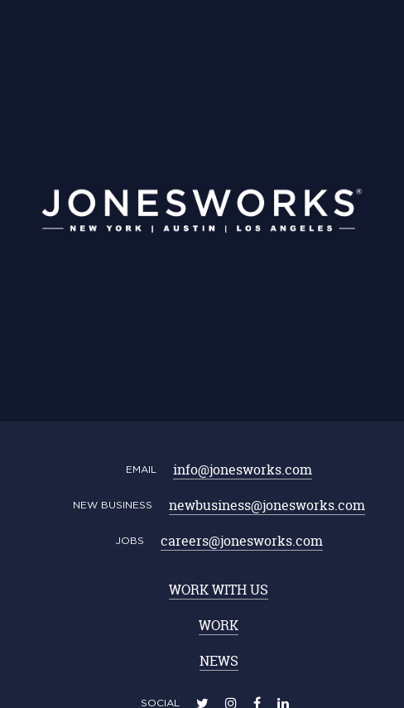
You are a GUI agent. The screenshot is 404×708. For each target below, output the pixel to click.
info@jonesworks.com (242, 469)
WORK (218, 625)
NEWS (219, 661)
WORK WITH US (218, 589)
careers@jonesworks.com (242, 541)
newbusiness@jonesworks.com (267, 505)
